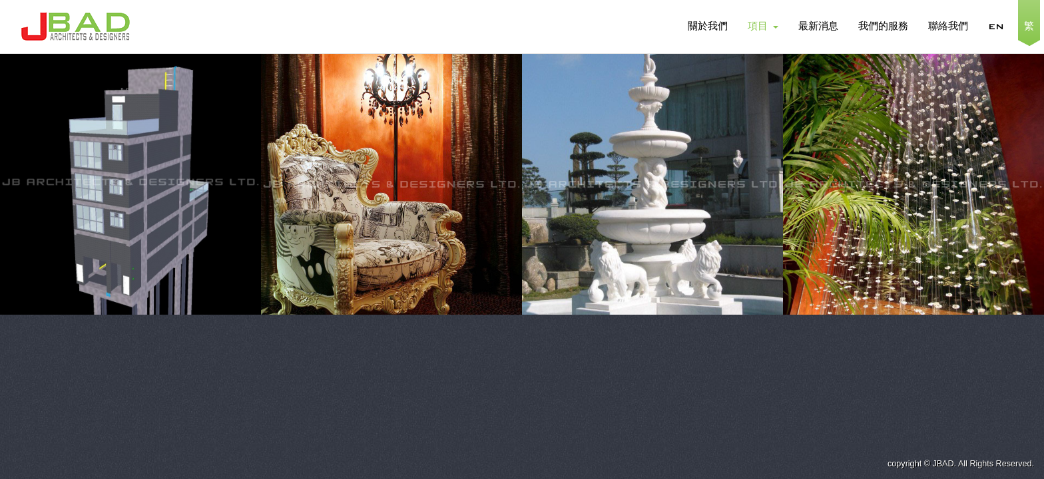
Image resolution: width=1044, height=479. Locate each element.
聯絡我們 (948, 26)
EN (996, 26)
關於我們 (708, 26)
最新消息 (818, 26)
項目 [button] (763, 26)
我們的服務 (883, 26)
